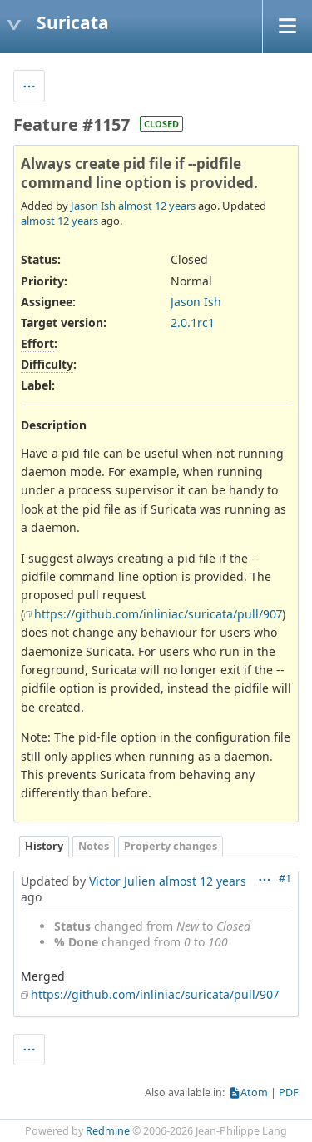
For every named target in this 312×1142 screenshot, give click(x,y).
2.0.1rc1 (193, 322)
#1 (285, 878)
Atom (254, 1092)
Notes (93, 846)
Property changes (170, 846)
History (44, 846)
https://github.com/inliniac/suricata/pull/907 (158, 614)
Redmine (108, 1131)
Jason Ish (93, 205)
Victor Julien (122, 881)
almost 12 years (157, 205)
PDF (289, 1092)
